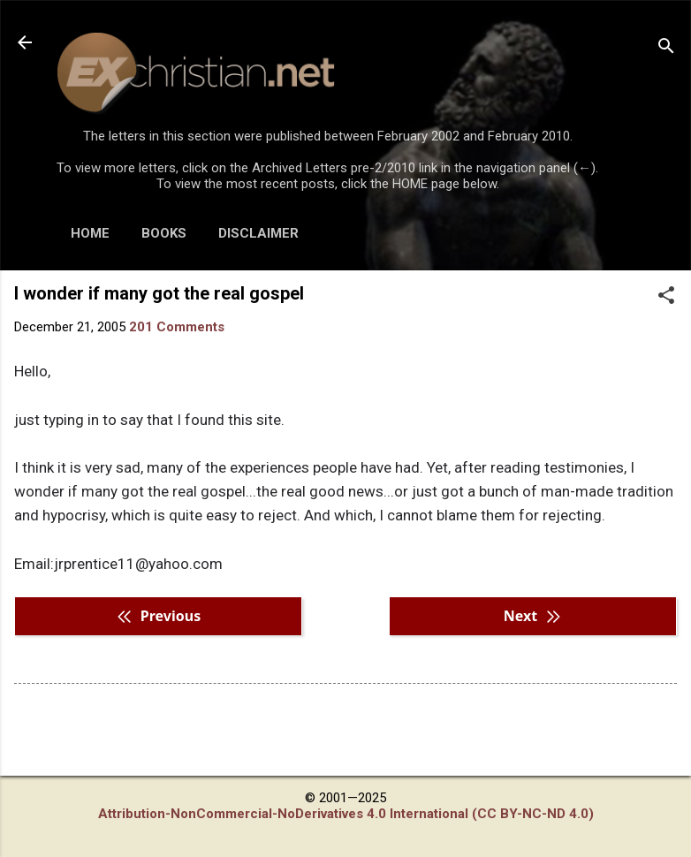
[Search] (666, 48)
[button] (666, 296)
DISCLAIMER (258, 233)
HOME (90, 233)
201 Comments (176, 327)
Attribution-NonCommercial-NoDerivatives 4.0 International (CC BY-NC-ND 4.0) (346, 814)
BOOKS (163, 233)
